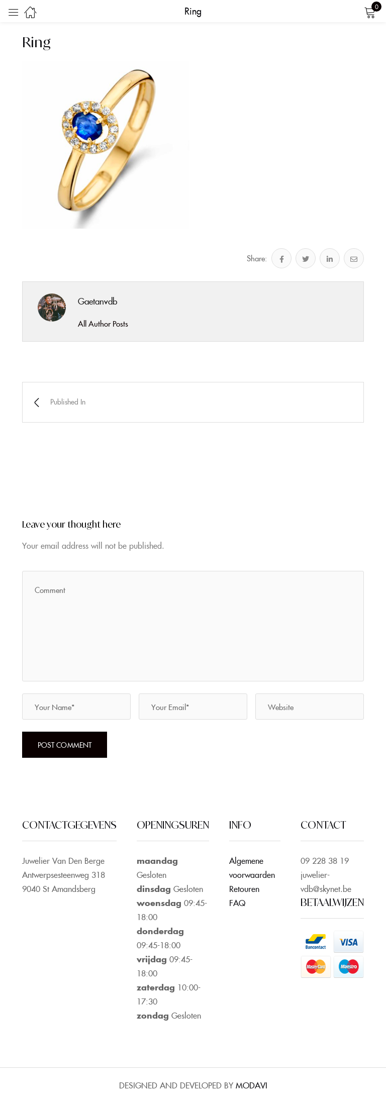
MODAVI (251, 1084)
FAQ (237, 902)
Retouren (244, 888)
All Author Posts (103, 323)
